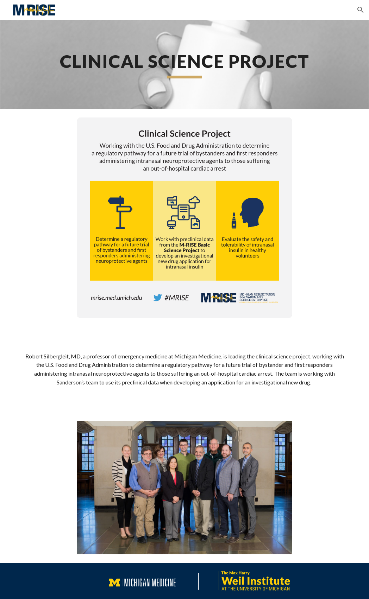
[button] (360, 9)
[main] (184, 64)
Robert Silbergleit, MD (53, 356)
